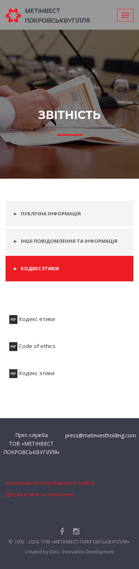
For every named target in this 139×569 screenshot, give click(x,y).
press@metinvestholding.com (100, 435)
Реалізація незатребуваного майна (50, 482)
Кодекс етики (40, 268)
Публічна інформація (51, 213)
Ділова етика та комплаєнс (40, 494)
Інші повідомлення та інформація (69, 241)
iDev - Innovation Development (81, 552)
